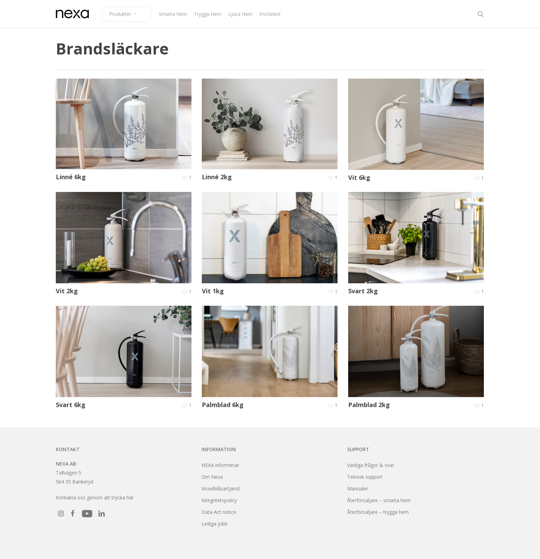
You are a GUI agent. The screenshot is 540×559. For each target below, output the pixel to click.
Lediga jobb (214, 523)
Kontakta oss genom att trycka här (95, 497)
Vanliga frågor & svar (370, 465)
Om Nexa (212, 477)
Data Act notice (218, 512)
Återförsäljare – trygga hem (378, 512)
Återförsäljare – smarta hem (379, 500)
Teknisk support (365, 477)
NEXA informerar (220, 465)
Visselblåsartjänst (220, 488)
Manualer (357, 488)
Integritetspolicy (219, 500)
